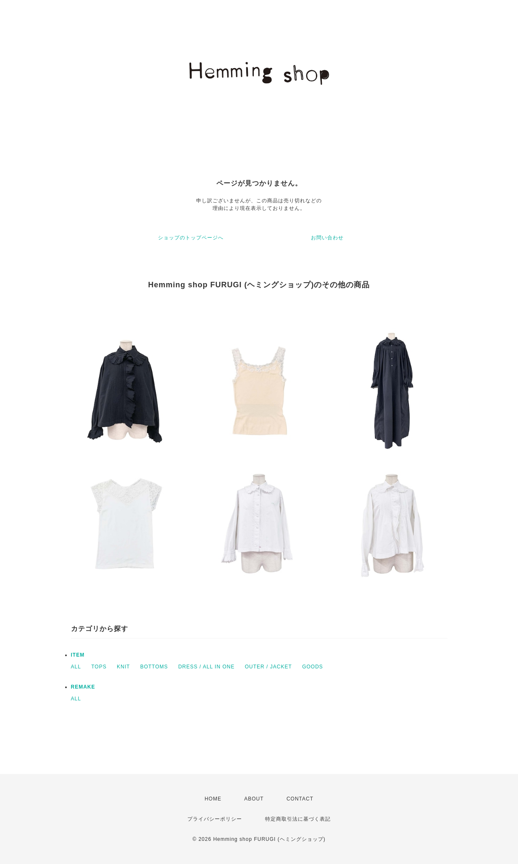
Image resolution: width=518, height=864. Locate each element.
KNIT (123, 667)
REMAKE (83, 687)
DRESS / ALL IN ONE (206, 667)
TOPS (98, 667)
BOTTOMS (154, 667)
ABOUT (253, 799)
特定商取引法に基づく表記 (298, 819)
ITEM (78, 655)
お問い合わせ (327, 238)
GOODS (312, 667)
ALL (76, 667)
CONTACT (300, 799)
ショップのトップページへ (191, 238)
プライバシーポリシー (214, 819)
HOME (213, 799)
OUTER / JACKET (268, 667)
